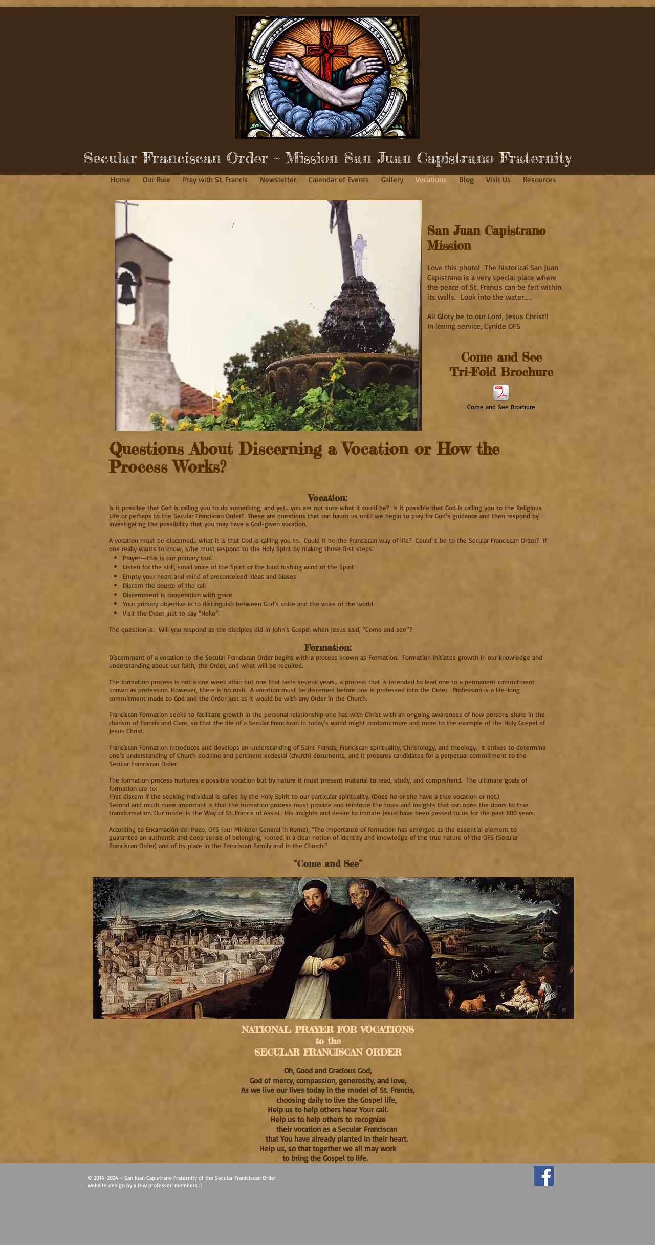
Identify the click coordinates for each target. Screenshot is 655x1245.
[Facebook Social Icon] (544, 1176)
